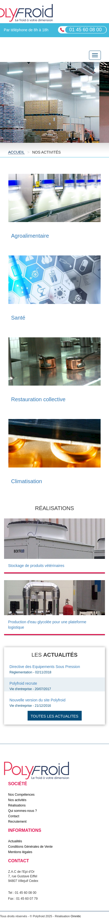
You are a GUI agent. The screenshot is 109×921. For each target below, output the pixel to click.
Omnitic (76, 916)
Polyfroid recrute (23, 683)
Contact (13, 816)
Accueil (16, 152)
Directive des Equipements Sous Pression (44, 666)
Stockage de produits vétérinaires (36, 565)
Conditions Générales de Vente (30, 847)
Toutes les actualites (54, 716)
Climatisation (26, 481)
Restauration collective (38, 399)
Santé (18, 318)
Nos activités (17, 800)
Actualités (15, 841)
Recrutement (17, 821)
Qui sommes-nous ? (22, 811)
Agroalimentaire (30, 236)
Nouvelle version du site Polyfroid (37, 700)
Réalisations (17, 805)
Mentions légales (20, 852)
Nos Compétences (21, 795)
